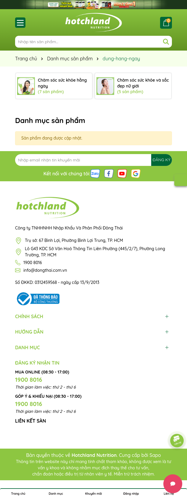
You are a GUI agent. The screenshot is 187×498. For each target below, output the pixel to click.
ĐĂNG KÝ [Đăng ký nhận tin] (161, 159)
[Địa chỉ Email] (93, 160)
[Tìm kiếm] (166, 41)
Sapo (155, 455)
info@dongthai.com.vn (45, 270)
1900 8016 (32, 262)
